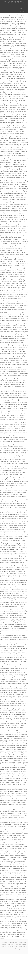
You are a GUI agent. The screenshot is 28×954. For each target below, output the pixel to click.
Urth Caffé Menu (9, 944)
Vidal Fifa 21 (14, 942)
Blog (21, 8)
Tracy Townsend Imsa (12, 946)
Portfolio (22, 5)
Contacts (22, 11)
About (21, 1)
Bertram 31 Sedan (6, 942)
